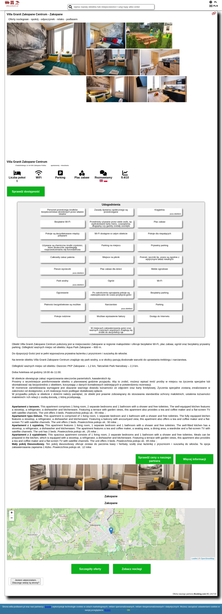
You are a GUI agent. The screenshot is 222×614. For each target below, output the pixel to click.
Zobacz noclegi (132, 569)
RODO (107, 610)
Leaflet (194, 558)
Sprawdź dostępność (26, 191)
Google (48, 607)
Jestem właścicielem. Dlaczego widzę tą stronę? (25, 581)
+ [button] (11, 513)
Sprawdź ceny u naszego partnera (154, 459)
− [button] (11, 518)
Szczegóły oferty (90, 569)
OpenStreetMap (207, 558)
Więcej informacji (194, 459)
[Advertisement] (111, 130)
